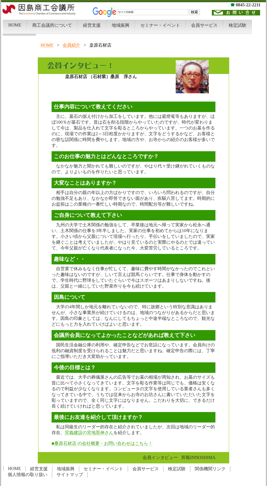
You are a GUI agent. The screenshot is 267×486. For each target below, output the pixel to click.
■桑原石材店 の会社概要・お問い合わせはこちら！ (102, 443)
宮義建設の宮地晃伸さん (89, 432)
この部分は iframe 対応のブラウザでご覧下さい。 (133, 18)
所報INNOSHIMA (198, 457)
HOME (47, 45)
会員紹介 (71, 45)
